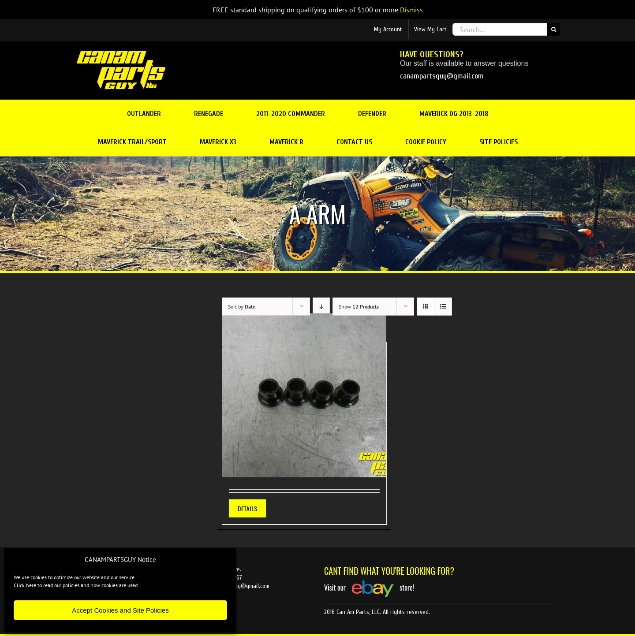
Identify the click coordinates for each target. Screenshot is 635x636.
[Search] (553, 29)
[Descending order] (321, 307)
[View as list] (443, 306)
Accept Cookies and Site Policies (120, 610)
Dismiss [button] (411, 9)
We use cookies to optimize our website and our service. (75, 577)
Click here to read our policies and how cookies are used (76, 585)
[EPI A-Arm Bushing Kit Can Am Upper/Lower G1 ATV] (304, 395)
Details (247, 508)
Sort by (241, 306)
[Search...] (499, 29)
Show (359, 306)
